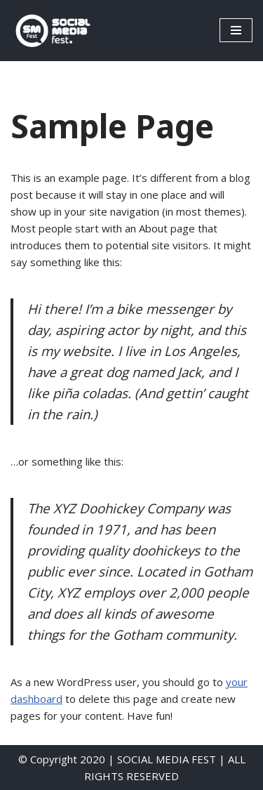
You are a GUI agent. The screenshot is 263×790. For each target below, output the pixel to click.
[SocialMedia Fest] (53, 30)
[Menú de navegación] (236, 30)
